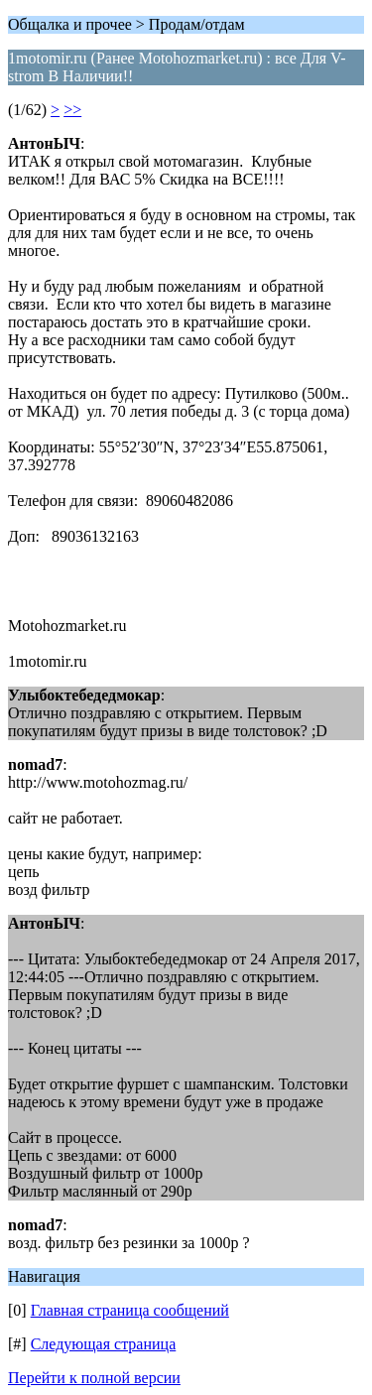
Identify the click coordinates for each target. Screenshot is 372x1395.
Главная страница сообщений (130, 1310)
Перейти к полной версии (94, 1377)
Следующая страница (104, 1343)
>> (72, 109)
